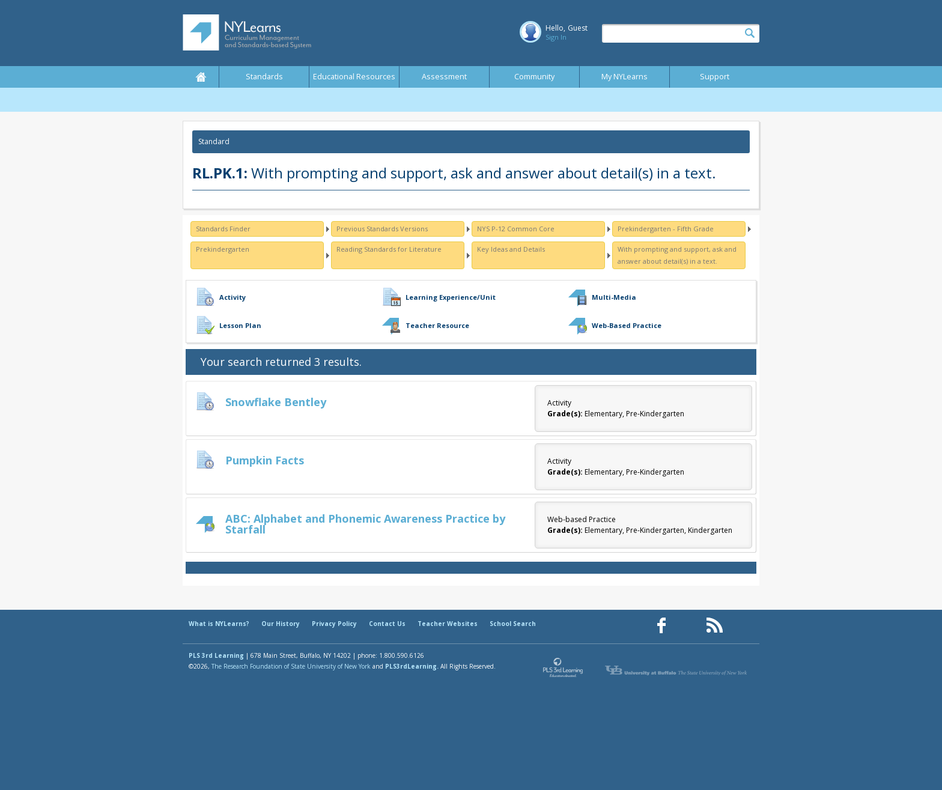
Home (201, 77)
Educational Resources (354, 76)
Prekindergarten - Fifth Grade (666, 228)
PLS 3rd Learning (216, 655)
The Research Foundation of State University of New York (291, 666)
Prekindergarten (222, 249)
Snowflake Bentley (275, 402)
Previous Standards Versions (382, 228)
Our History (280, 623)
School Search (513, 623)
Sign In (556, 36)
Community (534, 76)
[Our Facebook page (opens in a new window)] (661, 626)
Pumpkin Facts (264, 460)
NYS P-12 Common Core (516, 228)
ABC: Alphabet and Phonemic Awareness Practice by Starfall (365, 523)
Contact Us (387, 623)
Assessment (444, 76)
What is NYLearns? (219, 623)
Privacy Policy (334, 623)
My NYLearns (624, 76)
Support (714, 76)
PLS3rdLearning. (412, 666)
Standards (264, 76)
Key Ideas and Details (511, 249)
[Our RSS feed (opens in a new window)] (714, 626)
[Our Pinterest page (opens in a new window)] (688, 626)
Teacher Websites (448, 623)
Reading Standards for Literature (389, 249)
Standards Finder (223, 228)
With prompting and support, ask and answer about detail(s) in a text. (677, 255)
